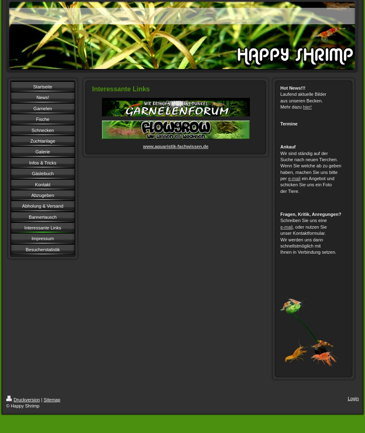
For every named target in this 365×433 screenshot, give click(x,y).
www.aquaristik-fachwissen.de (175, 146)
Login (353, 398)
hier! (307, 106)
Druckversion (23, 399)
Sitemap (52, 399)
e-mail (294, 178)
